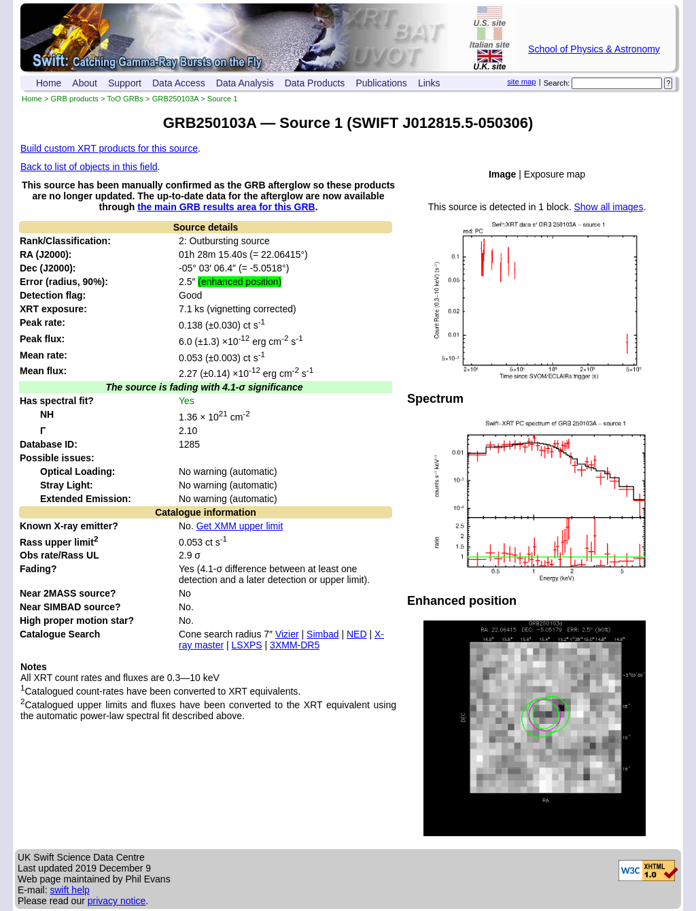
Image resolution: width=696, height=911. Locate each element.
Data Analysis (245, 83)
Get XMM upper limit (239, 525)
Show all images (608, 206)
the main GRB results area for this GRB (226, 206)
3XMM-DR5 (294, 645)
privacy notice (117, 900)
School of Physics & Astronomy (594, 49)
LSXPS (247, 645)
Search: (557, 83)
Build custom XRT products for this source (109, 148)
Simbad (322, 634)
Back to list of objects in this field (89, 166)
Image (502, 174)
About (84, 83)
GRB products (75, 99)
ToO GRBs (125, 99)
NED (357, 634)
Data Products (315, 83)
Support (124, 83)
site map (521, 82)
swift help (69, 889)
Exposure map (554, 174)
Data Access (178, 83)
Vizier (287, 634)
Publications (381, 83)
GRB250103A (175, 99)
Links (429, 83)
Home (48, 83)
